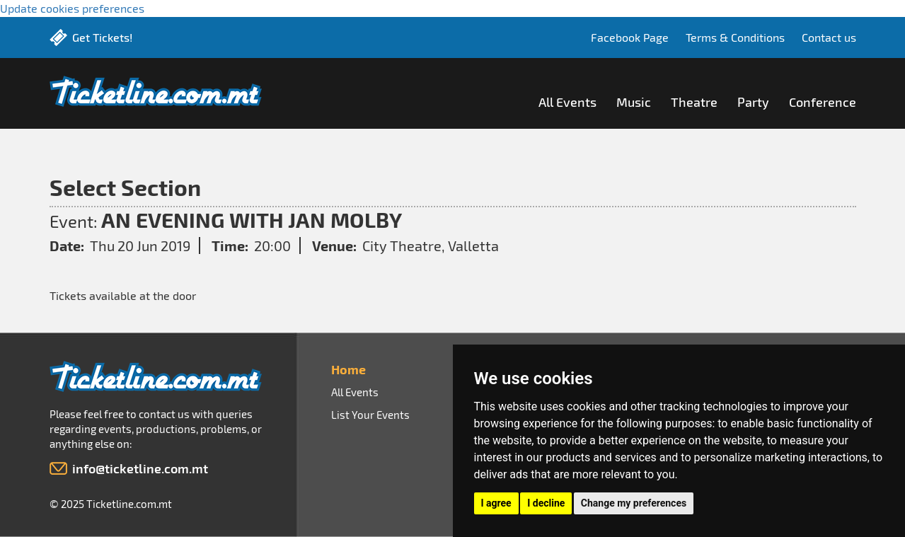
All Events (567, 102)
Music (633, 102)
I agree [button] (496, 503)
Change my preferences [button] (633, 503)
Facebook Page (630, 37)
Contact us (829, 37)
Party (753, 102)
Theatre (694, 102)
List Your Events (370, 414)
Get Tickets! (102, 37)
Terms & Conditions (735, 37)
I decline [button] (546, 503)
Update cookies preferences (72, 8)
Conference (822, 102)
